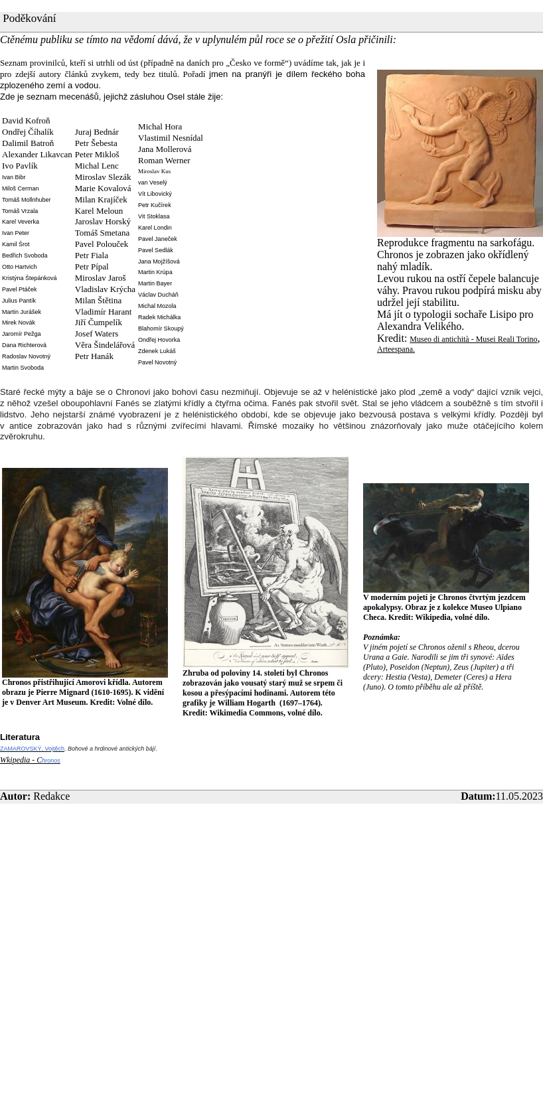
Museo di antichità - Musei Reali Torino (473, 339)
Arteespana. (396, 349)
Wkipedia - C (21, 760)
